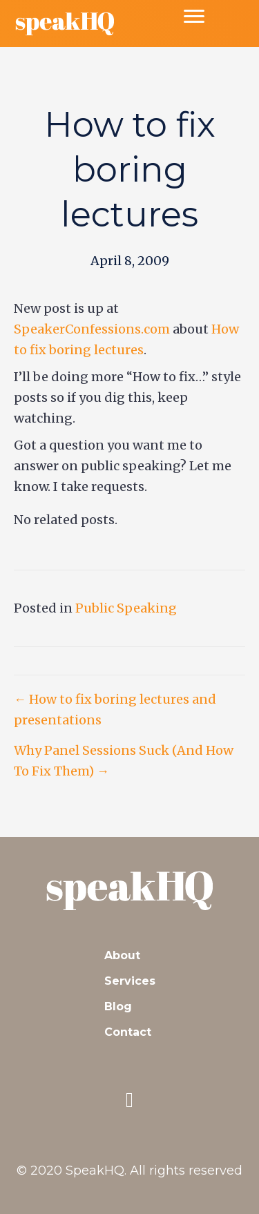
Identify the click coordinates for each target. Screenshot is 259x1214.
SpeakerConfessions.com (92, 329)
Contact (127, 1032)
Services (129, 980)
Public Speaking (126, 608)
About (122, 955)
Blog (118, 1006)
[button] (130, 1100)
